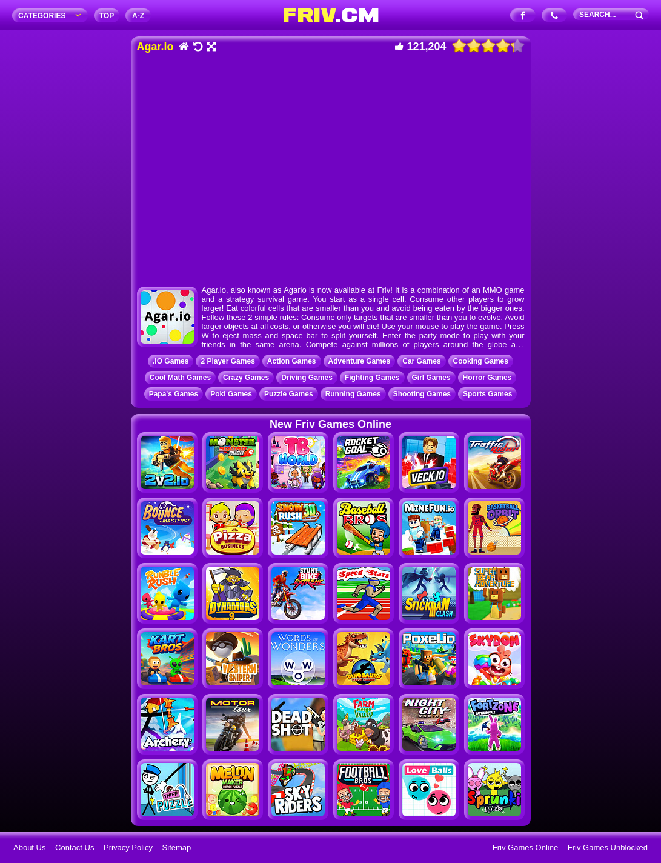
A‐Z (138, 16)
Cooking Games (480, 361)
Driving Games (307, 377)
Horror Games (487, 377)
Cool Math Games (180, 377)
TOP (106, 16)
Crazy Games (246, 377)
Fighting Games (372, 377)
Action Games (291, 361)
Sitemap (176, 847)
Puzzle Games (288, 394)
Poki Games (231, 394)
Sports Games (487, 394)
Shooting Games (422, 394)
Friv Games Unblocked (608, 847)
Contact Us (74, 847)
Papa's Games (174, 394)
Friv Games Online (525, 847)
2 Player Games (227, 361)
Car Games (421, 361)
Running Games (353, 394)
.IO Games (170, 361)
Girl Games (431, 377)
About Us (29, 847)
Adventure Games (359, 361)
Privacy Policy (128, 847)
